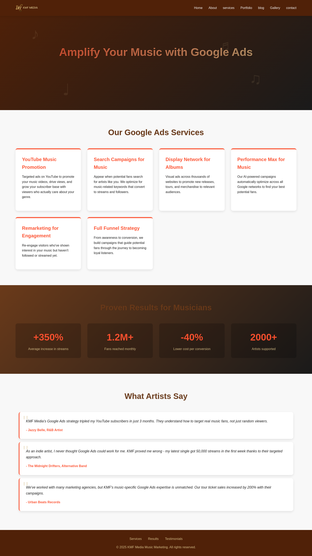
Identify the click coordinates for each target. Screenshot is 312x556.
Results (153, 539)
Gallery (275, 8)
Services (136, 539)
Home (198, 8)
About (213, 8)
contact (291, 8)
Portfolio (246, 8)
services (229, 8)
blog (261, 8)
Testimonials (173, 539)
